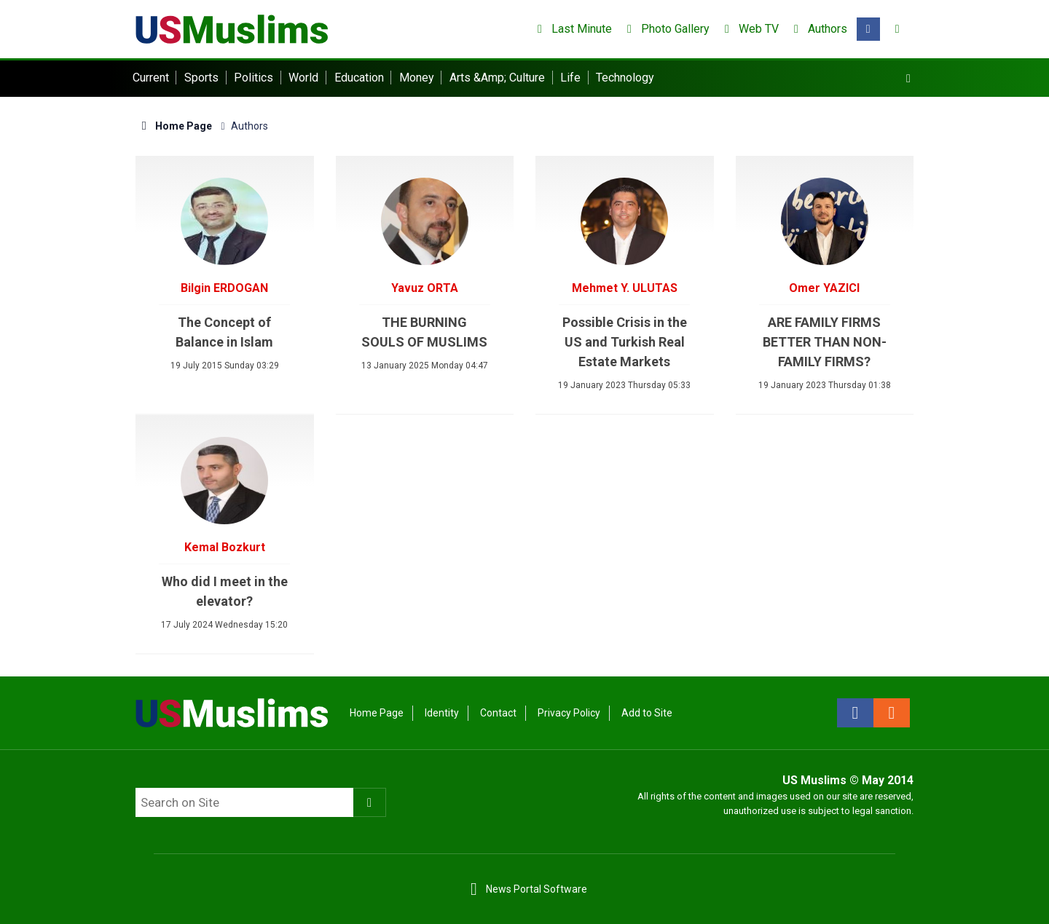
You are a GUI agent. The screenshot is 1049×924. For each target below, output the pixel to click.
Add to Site (646, 713)
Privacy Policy (569, 713)
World (303, 77)
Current (151, 77)
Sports (201, 77)
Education (359, 77)
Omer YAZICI (824, 288)
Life (570, 77)
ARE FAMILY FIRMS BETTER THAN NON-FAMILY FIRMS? (825, 342)
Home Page (173, 126)
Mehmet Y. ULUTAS (624, 288)
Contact (498, 713)
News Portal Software (536, 889)
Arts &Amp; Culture (497, 77)
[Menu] (908, 78)
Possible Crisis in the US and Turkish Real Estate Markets (624, 342)
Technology (625, 77)
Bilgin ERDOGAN (224, 288)
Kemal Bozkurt (224, 547)
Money (416, 77)
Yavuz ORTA (424, 288)
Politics (253, 77)
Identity (442, 713)
